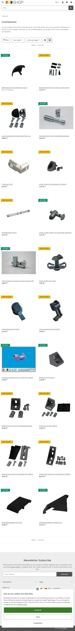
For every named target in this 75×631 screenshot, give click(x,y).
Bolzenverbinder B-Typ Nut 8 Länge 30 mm (54, 88)
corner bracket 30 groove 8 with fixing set (16, 136)
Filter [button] (6, 40)
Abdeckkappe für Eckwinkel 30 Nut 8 (14, 88)
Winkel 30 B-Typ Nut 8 (47, 378)
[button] (63, 2)
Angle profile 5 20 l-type (47, 281)
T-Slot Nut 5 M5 (7, 184)
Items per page (32, 40)
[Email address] (30, 574)
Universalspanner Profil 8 (10, 329)
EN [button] (56, 2)
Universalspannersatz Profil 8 (49, 329)
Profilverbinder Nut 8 (9, 233)
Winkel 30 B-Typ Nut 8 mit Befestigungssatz (17, 426)
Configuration (37, 623)
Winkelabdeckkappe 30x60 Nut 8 (50, 523)
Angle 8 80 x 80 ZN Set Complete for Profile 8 (54, 474)
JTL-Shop (64, 628)
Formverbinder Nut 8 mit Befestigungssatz (54, 136)
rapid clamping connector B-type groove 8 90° (18, 281)
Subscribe (64, 574)
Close (38, 617)
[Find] (35, 8)
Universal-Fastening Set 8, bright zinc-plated (17, 378)
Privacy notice (22, 604)
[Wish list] (67, 2)
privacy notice (15, 567)
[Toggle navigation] (3, 1)
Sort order (17, 40)
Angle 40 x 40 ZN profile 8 (48, 426)
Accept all (38, 610)
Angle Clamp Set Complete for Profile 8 (52, 184)
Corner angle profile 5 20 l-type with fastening (55, 233)
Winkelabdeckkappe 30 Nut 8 (12, 523)
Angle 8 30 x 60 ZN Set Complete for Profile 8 (17, 474)
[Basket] (71, 2)
